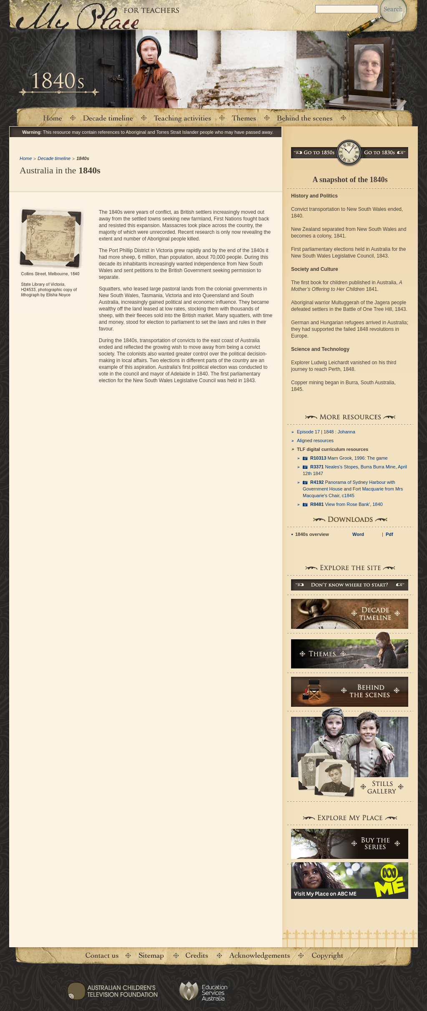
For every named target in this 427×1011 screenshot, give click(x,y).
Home (52, 117)
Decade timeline (108, 117)
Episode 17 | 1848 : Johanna (326, 431)
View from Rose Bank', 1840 (346, 504)
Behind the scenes (304, 117)
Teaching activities (182, 117)
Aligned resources (315, 440)
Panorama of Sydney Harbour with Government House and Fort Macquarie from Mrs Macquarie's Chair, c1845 (353, 489)
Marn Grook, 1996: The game (349, 457)
